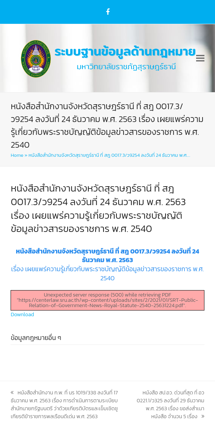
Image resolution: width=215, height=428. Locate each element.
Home (17, 155)
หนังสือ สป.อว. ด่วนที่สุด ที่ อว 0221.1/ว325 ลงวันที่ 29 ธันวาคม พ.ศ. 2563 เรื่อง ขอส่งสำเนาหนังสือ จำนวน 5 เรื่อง (170, 404)
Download (22, 314)
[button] (200, 58)
